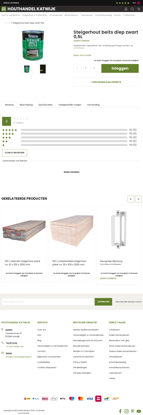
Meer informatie (82, 55)
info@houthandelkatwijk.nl (18, 356)
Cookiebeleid (43, 362)
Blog (39, 340)
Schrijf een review (14, 152)
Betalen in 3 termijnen (84, 351)
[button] (126, 9)
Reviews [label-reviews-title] (9, 104)
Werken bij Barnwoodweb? (86, 329)
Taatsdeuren (115, 373)
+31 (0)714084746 (15, 346)
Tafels (112, 378)
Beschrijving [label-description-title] (26, 104)
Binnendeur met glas (119, 340)
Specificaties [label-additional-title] (46, 104)
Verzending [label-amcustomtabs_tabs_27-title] (93, 104)
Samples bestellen (82, 373)
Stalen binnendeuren (119, 335)
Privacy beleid (80, 362)
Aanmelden (103, 301)
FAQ (39, 335)
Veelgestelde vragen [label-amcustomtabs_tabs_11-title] (69, 104)
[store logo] (28, 8)
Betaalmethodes (81, 346)
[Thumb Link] (27, 69)
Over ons (41, 329)
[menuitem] (10, 15)
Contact (41, 351)
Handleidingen (80, 367)
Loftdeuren (114, 329)
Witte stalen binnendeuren (122, 346)
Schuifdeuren (115, 356)
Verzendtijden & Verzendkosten (52, 346)
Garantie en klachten (83, 356)
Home (7, 23)
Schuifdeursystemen (119, 367)
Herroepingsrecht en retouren (87, 340)
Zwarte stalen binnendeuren (123, 351)
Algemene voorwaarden (49, 356)
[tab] (9, 104)
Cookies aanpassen (46, 367)
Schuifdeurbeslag (117, 362)
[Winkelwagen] (138, 9)
